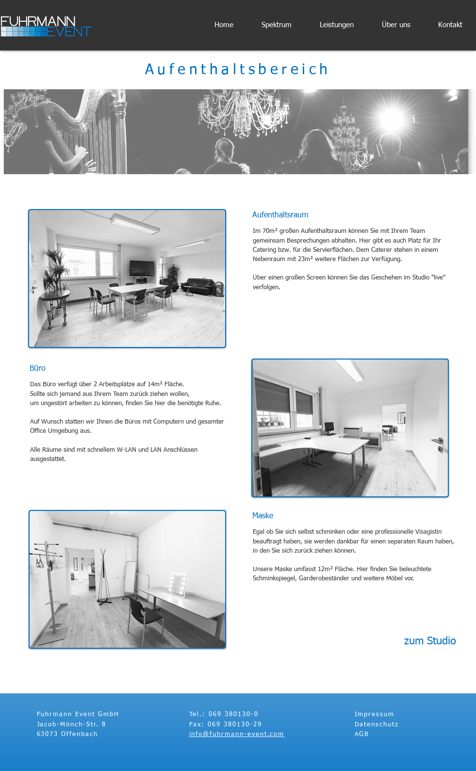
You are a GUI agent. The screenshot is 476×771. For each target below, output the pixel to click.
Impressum (375, 714)
